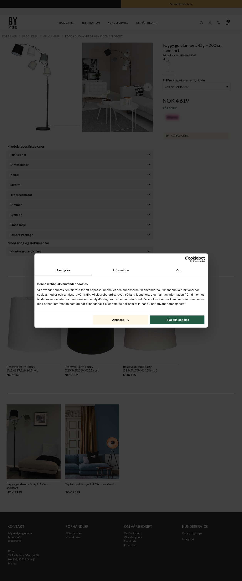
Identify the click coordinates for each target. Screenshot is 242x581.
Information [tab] (121, 270)
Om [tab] (178, 270)
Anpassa (120, 319)
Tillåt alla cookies (177, 319)
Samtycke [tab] (63, 270)
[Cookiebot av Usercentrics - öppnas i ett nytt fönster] (188, 259)
